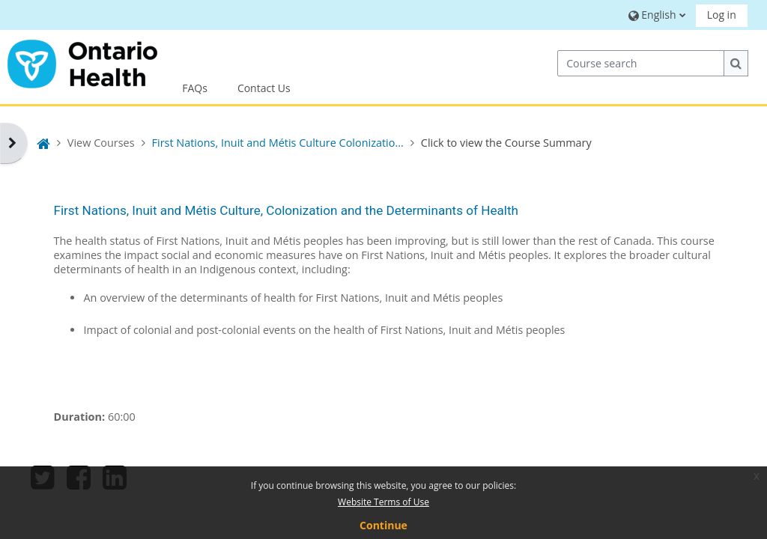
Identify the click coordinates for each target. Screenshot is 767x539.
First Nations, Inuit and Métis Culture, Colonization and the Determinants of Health (285, 210)
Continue (383, 525)
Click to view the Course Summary (506, 142)
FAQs (194, 88)
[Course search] (640, 63)
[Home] (82, 62)
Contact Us (264, 88)
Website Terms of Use (383, 502)
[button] (655, 14)
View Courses (101, 142)
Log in (721, 14)
